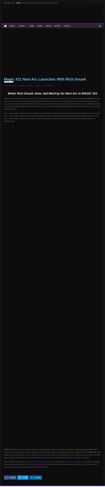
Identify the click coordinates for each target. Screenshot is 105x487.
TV (81, 462)
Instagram (50, 462)
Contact (67, 26)
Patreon (82, 464)
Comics (11, 26)
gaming (68, 462)
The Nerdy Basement (38, 464)
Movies (22, 26)
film (64, 462)
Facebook (41, 462)
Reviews (58, 26)
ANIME (31, 26)
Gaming (40, 26)
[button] (15, 26)
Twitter (35, 462)
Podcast (48, 26)
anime (74, 462)
